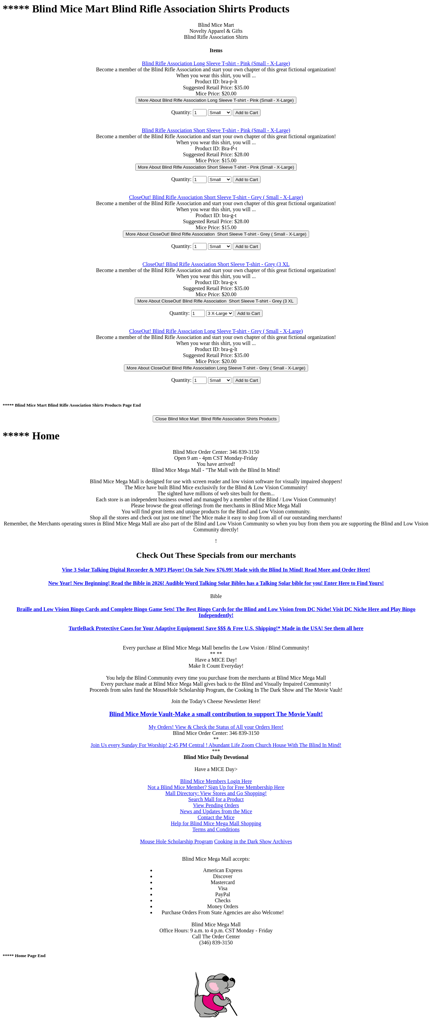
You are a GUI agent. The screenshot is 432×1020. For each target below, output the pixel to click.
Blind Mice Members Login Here (216, 781)
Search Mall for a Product (215, 799)
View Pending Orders (216, 805)
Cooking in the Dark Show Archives (253, 841)
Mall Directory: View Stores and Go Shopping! (216, 793)
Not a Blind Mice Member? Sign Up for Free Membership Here (216, 787)
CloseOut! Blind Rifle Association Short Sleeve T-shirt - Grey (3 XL (215, 264)
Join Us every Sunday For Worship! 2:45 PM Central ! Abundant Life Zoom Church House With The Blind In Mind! (216, 745)
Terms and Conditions (215, 829)
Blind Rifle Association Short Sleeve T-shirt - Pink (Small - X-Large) (216, 130)
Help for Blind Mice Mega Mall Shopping (216, 823)
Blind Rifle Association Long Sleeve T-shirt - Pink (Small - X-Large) (216, 63)
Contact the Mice (216, 817)
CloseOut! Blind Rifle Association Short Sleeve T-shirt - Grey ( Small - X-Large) (216, 197)
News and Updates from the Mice (216, 811)
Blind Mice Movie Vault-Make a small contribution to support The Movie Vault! (216, 713)
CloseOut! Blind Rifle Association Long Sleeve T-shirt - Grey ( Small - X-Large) (216, 331)
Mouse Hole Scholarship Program (176, 841)
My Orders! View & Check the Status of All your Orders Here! (216, 727)
